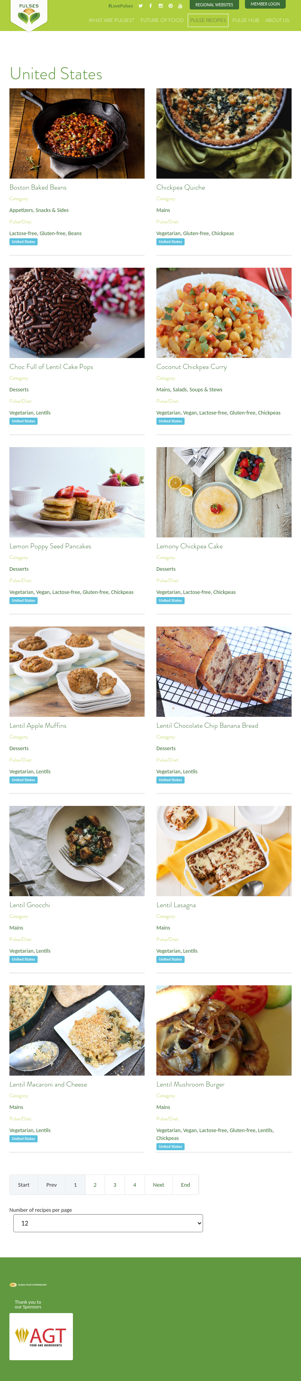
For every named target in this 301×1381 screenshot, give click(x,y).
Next (158, 1183)
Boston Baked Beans (38, 186)
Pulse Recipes (218, 19)
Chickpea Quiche (180, 186)
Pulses (29, 16)
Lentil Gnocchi (29, 904)
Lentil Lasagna (176, 904)
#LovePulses (130, 5)
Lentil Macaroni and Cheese (48, 1083)
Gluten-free (48, 231)
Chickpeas (216, 231)
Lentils (39, 411)
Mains (162, 209)
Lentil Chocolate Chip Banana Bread (207, 724)
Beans (68, 231)
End (185, 1183)
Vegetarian (167, 231)
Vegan (186, 411)
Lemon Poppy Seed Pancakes (50, 545)
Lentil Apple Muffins (38, 724)
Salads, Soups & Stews (193, 388)
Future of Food (178, 19)
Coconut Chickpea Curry (191, 366)
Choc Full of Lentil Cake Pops (51, 366)
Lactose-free (21, 231)
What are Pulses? (134, 19)
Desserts (18, 388)
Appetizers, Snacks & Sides (35, 209)
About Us (279, 19)
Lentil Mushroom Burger (190, 1083)
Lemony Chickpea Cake (189, 545)
